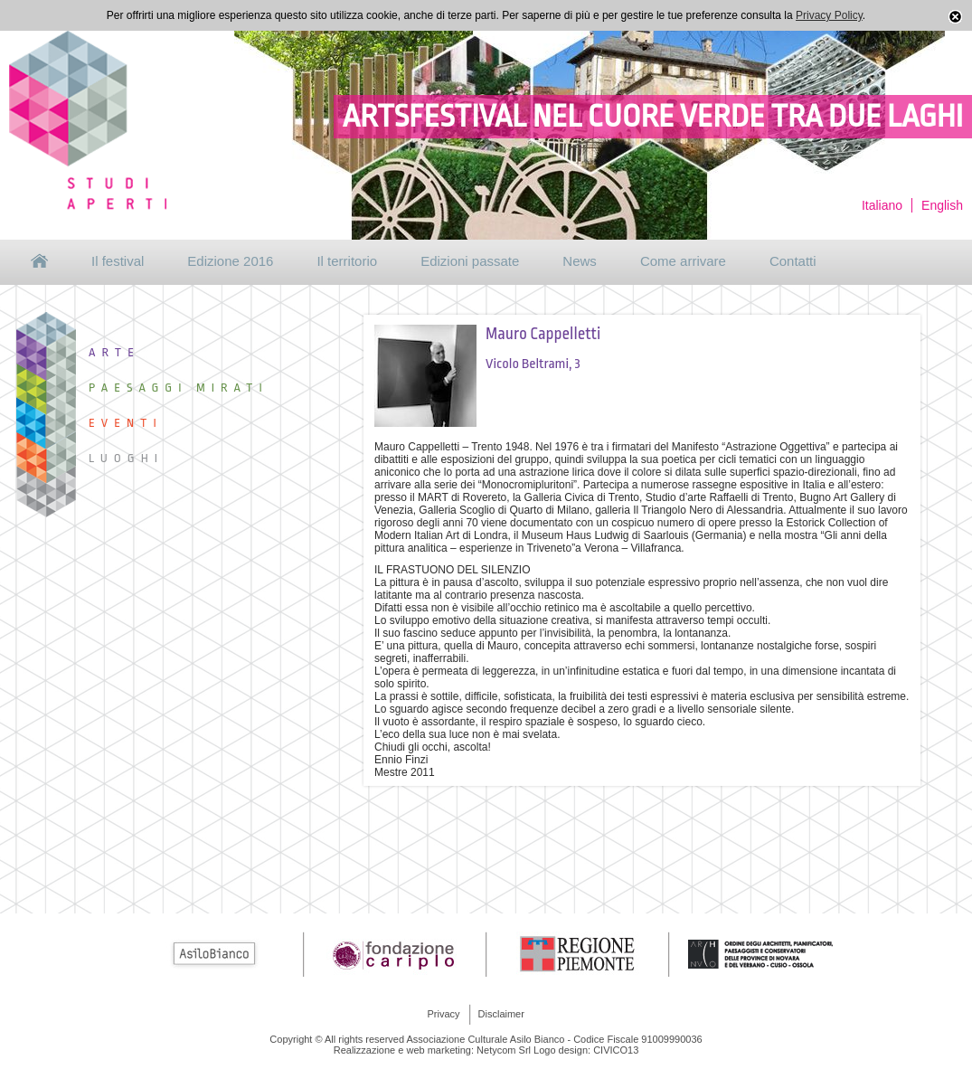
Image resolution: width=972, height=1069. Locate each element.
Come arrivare (683, 261)
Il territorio (346, 261)
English (942, 205)
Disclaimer (501, 1013)
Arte (114, 352)
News (579, 261)
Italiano (882, 205)
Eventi (126, 423)
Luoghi (126, 458)
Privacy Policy (829, 15)
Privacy (444, 1013)
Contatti (792, 261)
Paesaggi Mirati (179, 387)
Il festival (117, 261)
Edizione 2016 (230, 261)
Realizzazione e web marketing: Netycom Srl (432, 1050)
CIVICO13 (615, 1050)
